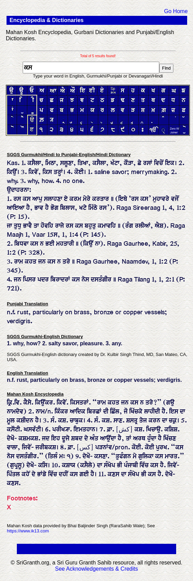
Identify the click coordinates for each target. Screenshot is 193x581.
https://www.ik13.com (28, 530)
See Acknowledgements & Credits (96, 569)
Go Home (175, 11)
